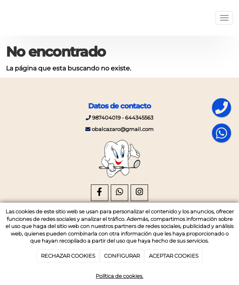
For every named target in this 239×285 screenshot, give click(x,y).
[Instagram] (139, 192)
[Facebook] (99, 192)
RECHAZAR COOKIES (68, 256)
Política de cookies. (119, 276)
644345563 (139, 118)
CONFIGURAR (122, 256)
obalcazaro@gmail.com (123, 129)
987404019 (106, 118)
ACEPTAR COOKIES (174, 256)
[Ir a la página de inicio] (4, 18)
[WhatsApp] (119, 192)
